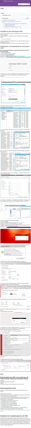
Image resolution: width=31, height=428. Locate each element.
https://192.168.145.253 (24, 355)
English (8, 15)
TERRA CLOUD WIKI (8, 1)
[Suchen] (24, 4)
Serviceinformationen (20, 222)
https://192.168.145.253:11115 (24, 327)
